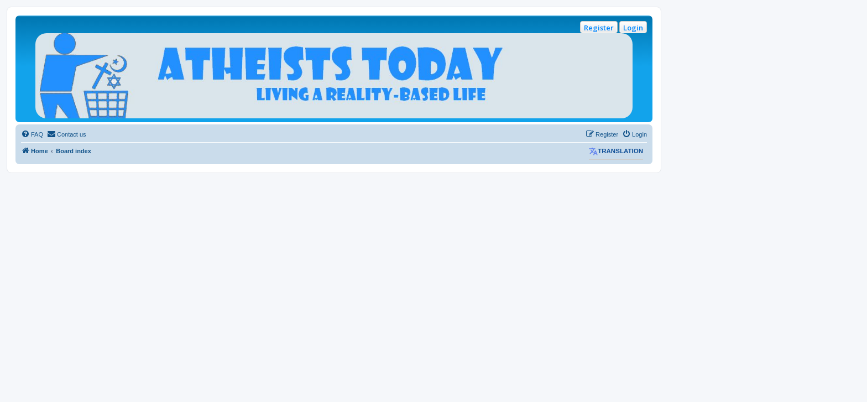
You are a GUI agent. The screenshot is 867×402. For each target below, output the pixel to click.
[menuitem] (32, 134)
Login (633, 28)
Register (599, 28)
